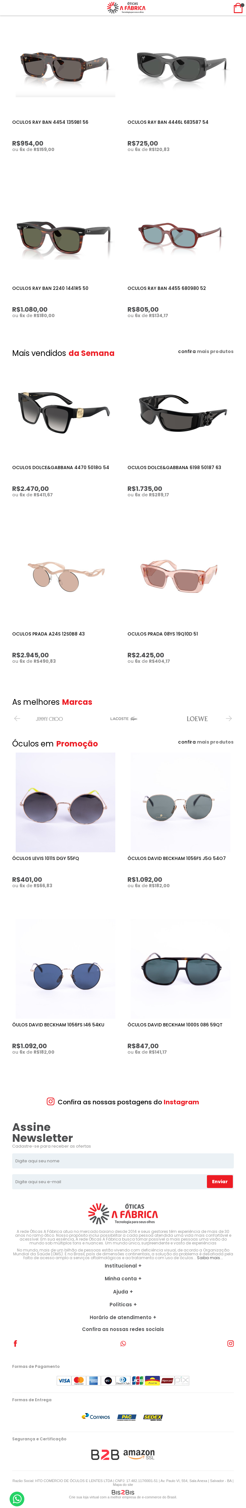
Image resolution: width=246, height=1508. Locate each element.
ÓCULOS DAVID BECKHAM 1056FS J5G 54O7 (176, 858)
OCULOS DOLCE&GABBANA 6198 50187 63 (174, 467)
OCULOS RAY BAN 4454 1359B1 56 (50, 122)
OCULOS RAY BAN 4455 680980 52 (166, 288)
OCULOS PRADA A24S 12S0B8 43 (48, 634)
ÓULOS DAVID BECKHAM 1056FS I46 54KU (58, 1025)
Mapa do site (123, 1485)
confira (206, 351)
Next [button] (229, 718)
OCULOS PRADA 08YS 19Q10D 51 (162, 634)
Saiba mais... (210, 1257)
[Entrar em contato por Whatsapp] (17, 1499)
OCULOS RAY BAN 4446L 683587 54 (168, 122)
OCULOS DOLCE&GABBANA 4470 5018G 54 (60, 467)
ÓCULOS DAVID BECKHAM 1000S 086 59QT (175, 1025)
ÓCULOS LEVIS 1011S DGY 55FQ (45, 858)
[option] (49, 719)
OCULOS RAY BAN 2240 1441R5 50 (50, 288)
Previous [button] (17, 718)
